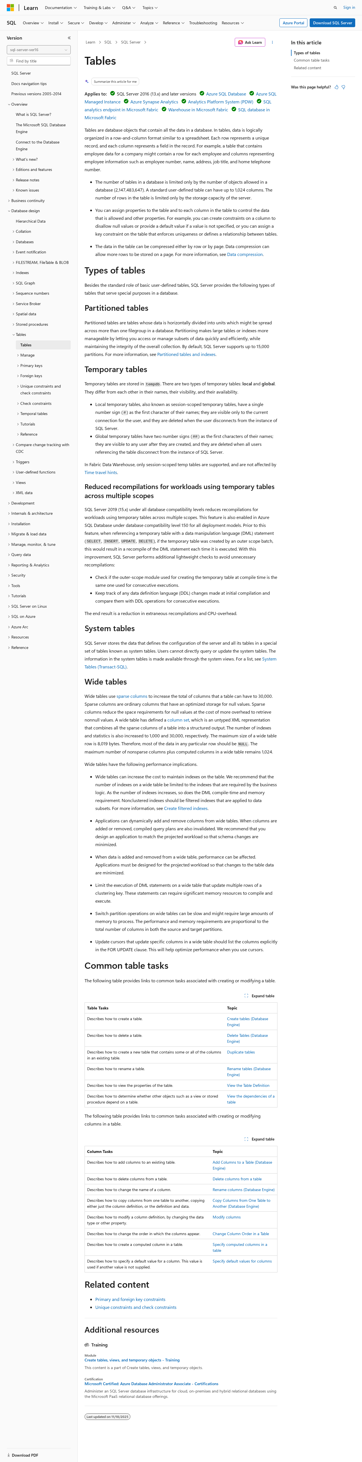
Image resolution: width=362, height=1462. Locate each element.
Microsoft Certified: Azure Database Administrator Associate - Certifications (151, 1383)
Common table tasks (311, 60)
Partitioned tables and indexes (186, 354)
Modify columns (227, 1217)
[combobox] (39, 49)
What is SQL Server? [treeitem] (33, 114)
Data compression (245, 254)
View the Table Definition (248, 1085)
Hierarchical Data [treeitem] (31, 221)
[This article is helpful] (336, 87)
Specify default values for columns (242, 1261)
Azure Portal (293, 22)
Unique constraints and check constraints (135, 1307)
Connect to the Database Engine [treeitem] (37, 145)
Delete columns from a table (237, 1178)
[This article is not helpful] (343, 87)
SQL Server (131, 42)
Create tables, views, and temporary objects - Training (132, 1360)
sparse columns (132, 696)
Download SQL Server (332, 22)
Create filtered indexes (186, 808)
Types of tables (307, 52)
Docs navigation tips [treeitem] (29, 83)
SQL (108, 42)
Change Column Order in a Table (241, 1233)
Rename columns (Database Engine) (244, 1189)
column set (178, 720)
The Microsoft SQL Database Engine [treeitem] (41, 128)
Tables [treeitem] (25, 344)
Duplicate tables (241, 1052)
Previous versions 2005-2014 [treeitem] (36, 93)
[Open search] (335, 8)
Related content (307, 67)
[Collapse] (69, 38)
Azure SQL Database (226, 94)
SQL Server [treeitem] (21, 73)
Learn (90, 42)
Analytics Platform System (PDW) (220, 102)
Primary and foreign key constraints (130, 1299)
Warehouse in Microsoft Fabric (198, 109)
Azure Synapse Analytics (154, 102)
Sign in (349, 7)
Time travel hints (101, 472)
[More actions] (272, 42)
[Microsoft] (10, 7)
